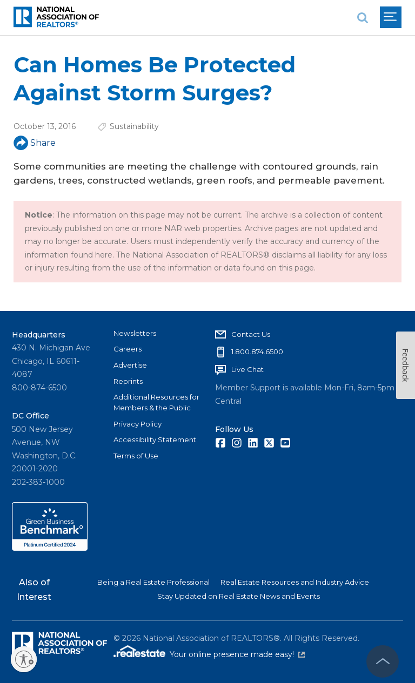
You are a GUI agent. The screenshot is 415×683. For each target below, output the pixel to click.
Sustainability (134, 126)
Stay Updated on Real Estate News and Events (238, 596)
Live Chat (247, 369)
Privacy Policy (137, 424)
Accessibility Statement (154, 439)
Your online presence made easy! (237, 654)
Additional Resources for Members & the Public (156, 402)
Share (35, 143)
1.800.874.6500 (257, 351)
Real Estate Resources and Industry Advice (294, 582)
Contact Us (250, 334)
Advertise (130, 365)
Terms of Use (135, 455)
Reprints (128, 381)
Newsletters (134, 333)
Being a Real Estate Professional (153, 582)
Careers (127, 348)
